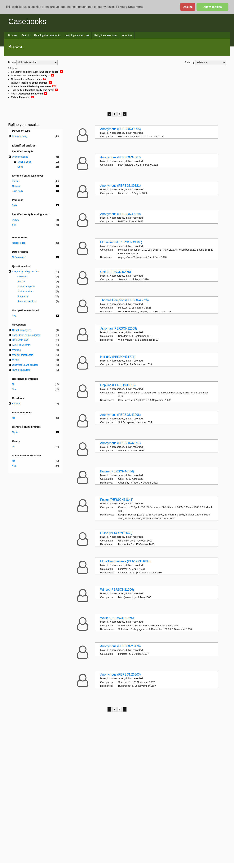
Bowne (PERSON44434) (117, 471)
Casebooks (27, 21)
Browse (12, 35)
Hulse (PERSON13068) (116, 533)
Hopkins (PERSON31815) (118, 385)
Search (25, 35)
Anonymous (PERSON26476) (120, 646)
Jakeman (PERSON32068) (118, 328)
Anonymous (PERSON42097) (120, 443)
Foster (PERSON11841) (116, 499)
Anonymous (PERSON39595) (120, 129)
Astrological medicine (77, 35)
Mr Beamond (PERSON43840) (121, 242)
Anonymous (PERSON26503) (120, 674)
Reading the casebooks (47, 35)
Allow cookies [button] (212, 6)
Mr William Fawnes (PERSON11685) (125, 561)
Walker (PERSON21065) (117, 618)
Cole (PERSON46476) (115, 272)
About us (127, 35)
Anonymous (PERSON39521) (120, 185)
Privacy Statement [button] (129, 6)
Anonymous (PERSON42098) (120, 414)
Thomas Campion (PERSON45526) (124, 300)
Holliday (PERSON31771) (117, 356)
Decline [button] (187, 6)
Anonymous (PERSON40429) (120, 214)
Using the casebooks (105, 35)
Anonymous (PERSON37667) (120, 157)
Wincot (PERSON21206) (117, 589)
